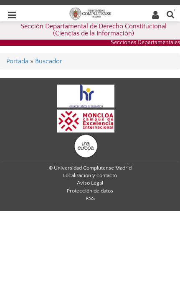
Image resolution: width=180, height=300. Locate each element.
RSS (90, 198)
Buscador (48, 61)
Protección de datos (90, 191)
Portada (17, 61)
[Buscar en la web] (170, 14)
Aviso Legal (90, 183)
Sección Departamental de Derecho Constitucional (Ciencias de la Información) (93, 30)
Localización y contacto (90, 175)
